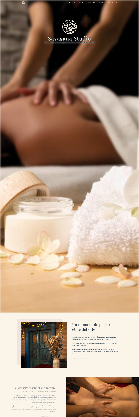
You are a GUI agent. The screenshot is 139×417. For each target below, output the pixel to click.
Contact (115, 2)
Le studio (72, 2)
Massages (81, 2)
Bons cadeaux (90, 2)
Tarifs (108, 2)
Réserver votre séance (81, 359)
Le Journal (100, 2)
